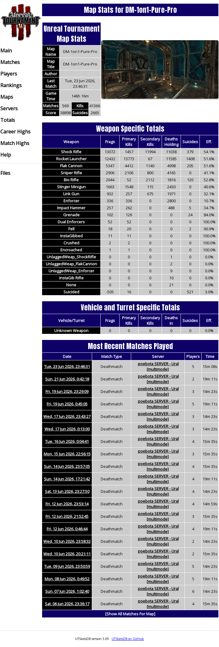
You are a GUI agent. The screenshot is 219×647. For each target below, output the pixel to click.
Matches (10, 62)
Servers (9, 108)
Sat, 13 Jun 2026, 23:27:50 (67, 491)
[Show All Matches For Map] (130, 614)
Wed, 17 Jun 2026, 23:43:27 (67, 416)
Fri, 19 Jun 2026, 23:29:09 (66, 391)
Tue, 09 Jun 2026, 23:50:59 (67, 566)
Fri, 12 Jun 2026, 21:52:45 (66, 516)
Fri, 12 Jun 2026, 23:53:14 (66, 504)
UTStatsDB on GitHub (128, 639)
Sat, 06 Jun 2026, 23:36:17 (67, 603)
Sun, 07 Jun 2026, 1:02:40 (67, 591)
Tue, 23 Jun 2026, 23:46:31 (67, 366)
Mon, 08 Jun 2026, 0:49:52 (67, 579)
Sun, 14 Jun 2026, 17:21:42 (67, 479)
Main (6, 50)
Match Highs (14, 143)
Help (5, 154)
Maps (6, 97)
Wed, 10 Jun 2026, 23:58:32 (67, 541)
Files (5, 173)
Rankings (11, 85)
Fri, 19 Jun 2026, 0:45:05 (67, 404)
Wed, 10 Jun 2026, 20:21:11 (67, 554)
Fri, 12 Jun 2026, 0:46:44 (67, 529)
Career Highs (15, 131)
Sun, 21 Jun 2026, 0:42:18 (67, 379)
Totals (7, 120)
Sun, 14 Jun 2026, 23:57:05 (67, 466)
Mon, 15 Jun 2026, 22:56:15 (67, 454)
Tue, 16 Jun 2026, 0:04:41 (67, 441)
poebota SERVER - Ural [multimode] (158, 366)
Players (8, 73)
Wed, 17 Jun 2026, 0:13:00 (67, 429)
